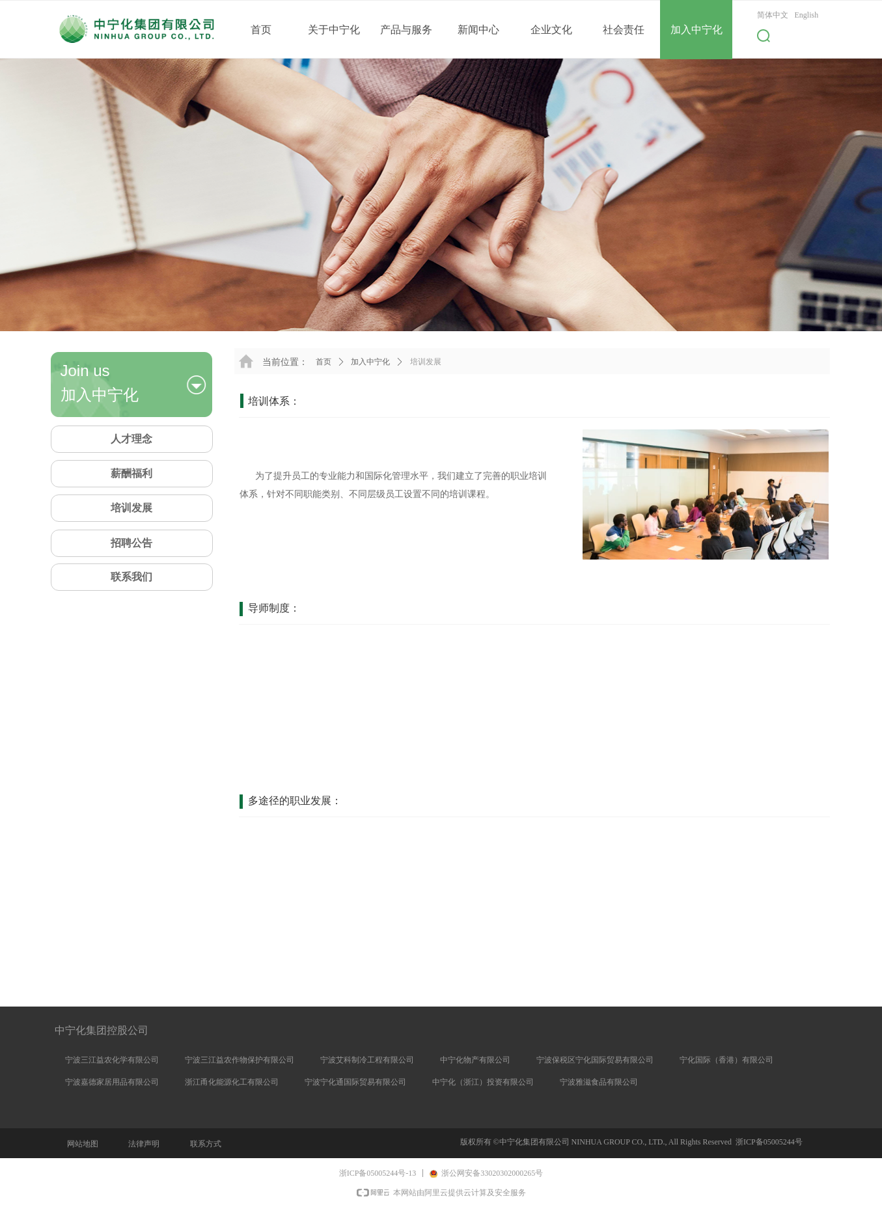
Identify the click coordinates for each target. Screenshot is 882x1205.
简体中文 (772, 15)
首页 (323, 361)
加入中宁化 (370, 361)
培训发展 (425, 361)
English (807, 15)
